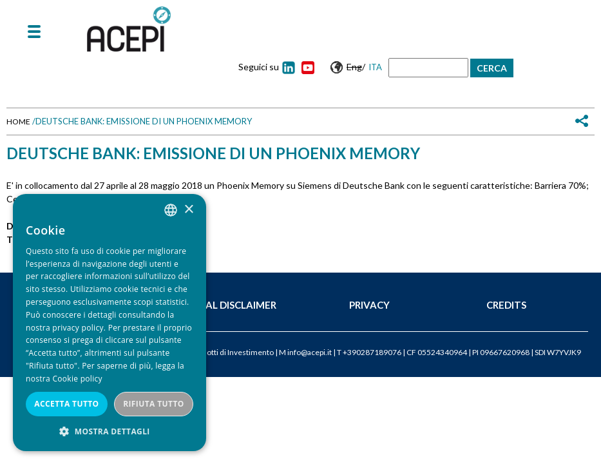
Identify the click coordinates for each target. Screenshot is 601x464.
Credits (506, 305)
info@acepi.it (309, 352)
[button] (109, 431)
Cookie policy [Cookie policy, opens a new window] (77, 378)
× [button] (188, 210)
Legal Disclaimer (231, 305)
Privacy (369, 305)
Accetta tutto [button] (66, 403)
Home (18, 121)
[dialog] (109, 322)
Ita (375, 67)
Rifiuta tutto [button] (153, 403)
